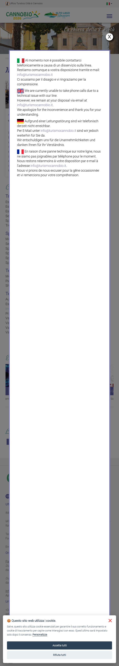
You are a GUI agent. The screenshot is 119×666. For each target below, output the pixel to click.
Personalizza (40, 634)
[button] (110, 620)
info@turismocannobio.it (35, 75)
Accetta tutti (60, 645)
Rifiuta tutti (59, 655)
